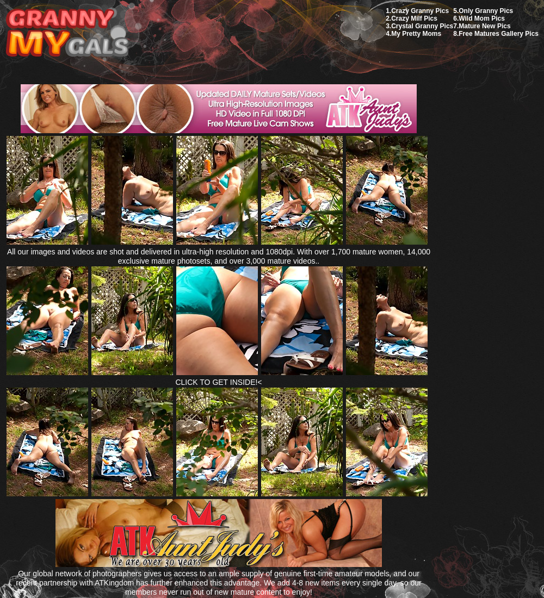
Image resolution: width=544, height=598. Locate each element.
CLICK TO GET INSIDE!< (218, 382)
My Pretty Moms (416, 34)
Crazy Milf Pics (414, 18)
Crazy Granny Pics (420, 11)
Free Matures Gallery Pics (499, 34)
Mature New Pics (484, 26)
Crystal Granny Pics (422, 26)
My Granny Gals (67, 33)
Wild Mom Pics (482, 18)
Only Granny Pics (486, 11)
